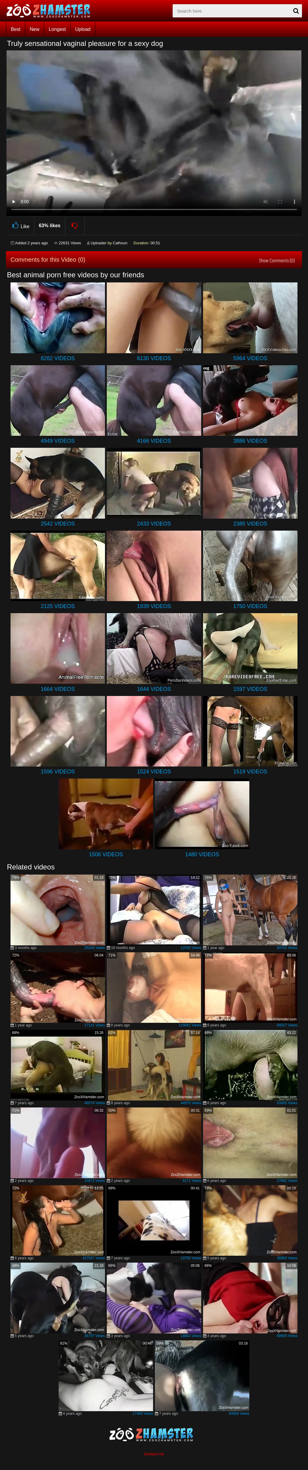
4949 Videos (58, 441)
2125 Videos (58, 606)
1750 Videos (250, 606)
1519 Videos (250, 772)
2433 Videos (154, 524)
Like (20, 225)
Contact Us (154, 1454)
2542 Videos (58, 524)
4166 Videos (154, 441)
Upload (83, 29)
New (34, 29)
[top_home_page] (51, 11)
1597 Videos (250, 689)
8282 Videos (58, 358)
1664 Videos (58, 689)
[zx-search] (237, 10)
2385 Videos (250, 524)
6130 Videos (154, 358)
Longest (57, 29)
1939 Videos (154, 606)
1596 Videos (58, 772)
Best (15, 29)
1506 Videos (106, 854)
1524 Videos (154, 772)
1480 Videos (202, 854)
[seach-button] (296, 10)
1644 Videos (154, 689)
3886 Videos (250, 441)
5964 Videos (250, 358)
